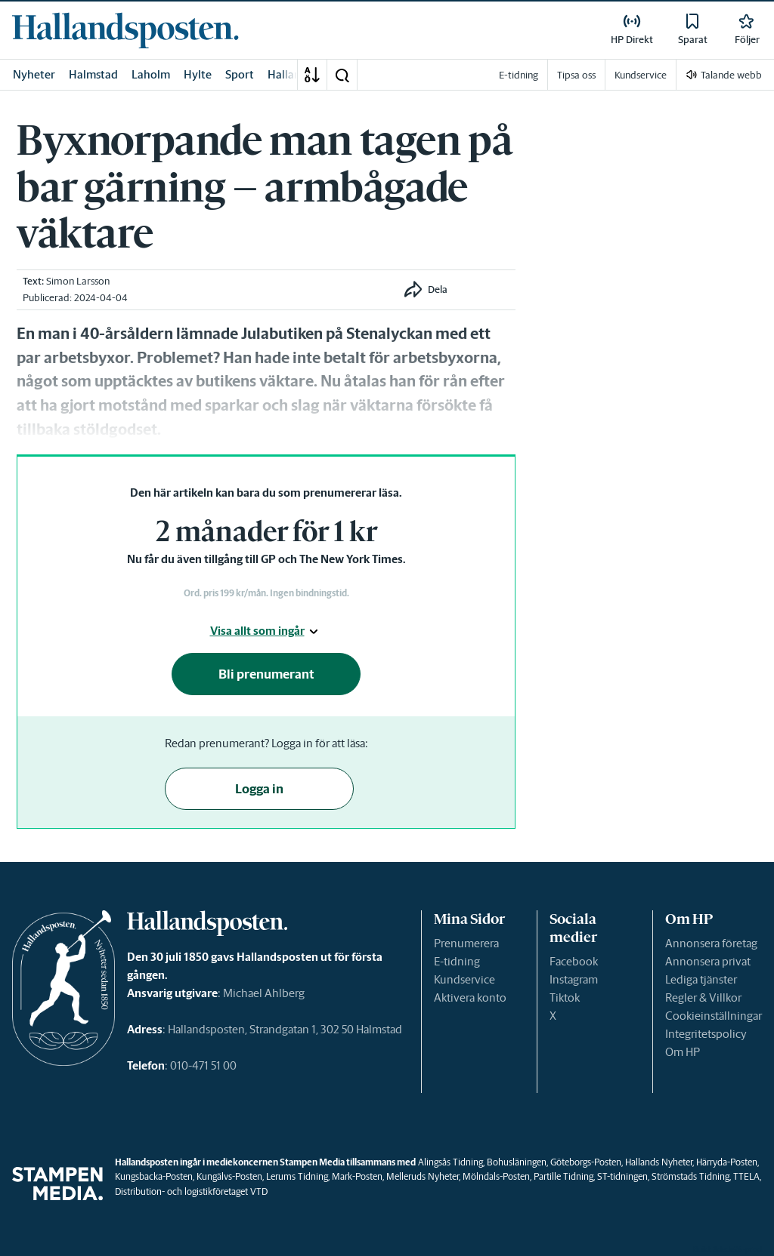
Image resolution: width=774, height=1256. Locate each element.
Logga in (259, 788)
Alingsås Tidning (450, 1162)
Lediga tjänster (701, 979)
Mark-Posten (357, 1176)
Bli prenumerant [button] (266, 674)
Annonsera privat (708, 961)
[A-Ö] (312, 75)
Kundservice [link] (641, 75)
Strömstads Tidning (690, 1176)
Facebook (574, 961)
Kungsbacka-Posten (154, 1176)
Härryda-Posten (726, 1162)
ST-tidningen (622, 1176)
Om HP (682, 1052)
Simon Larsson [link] (78, 281)
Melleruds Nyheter (422, 1176)
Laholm (151, 74)
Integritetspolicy (706, 1034)
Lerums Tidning (297, 1176)
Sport (239, 74)
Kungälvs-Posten (229, 1176)
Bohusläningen (516, 1162)
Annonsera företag (711, 943)
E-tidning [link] (518, 75)
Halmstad (93, 74)
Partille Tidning (563, 1176)
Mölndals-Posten (496, 1176)
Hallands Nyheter (658, 1162)
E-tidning (457, 961)
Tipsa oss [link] (576, 75)
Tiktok (565, 997)
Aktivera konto (470, 997)
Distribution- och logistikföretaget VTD (191, 1191)
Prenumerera (466, 943)
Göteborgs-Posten (585, 1162)
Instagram (574, 979)
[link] (125, 30)
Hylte (198, 74)
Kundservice (464, 979)
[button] (341, 74)
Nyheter (34, 74)
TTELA (746, 1176)
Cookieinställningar (713, 1015)
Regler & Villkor (703, 997)
